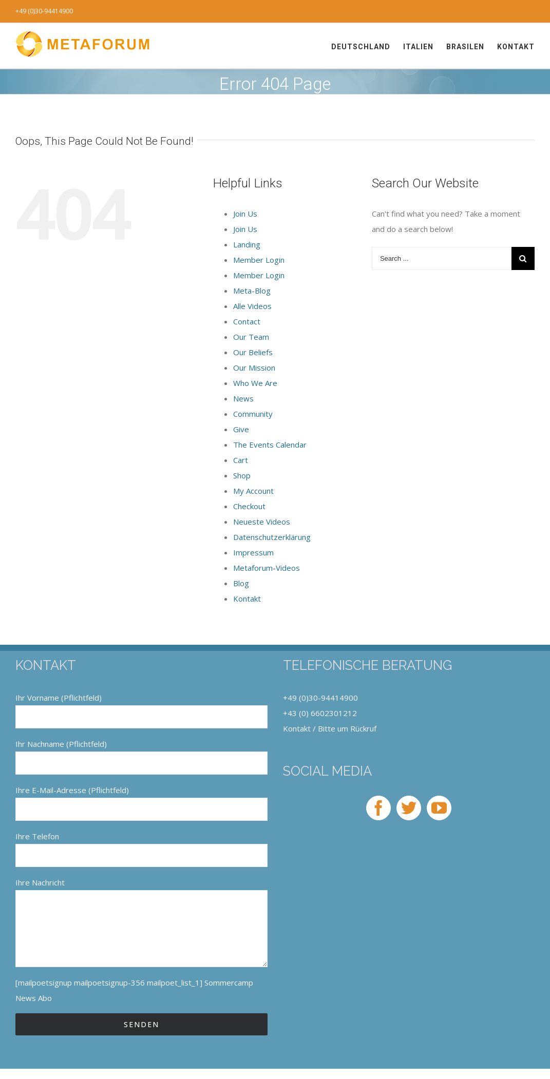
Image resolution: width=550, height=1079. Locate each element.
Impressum (253, 552)
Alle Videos (252, 306)
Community (253, 414)
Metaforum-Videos (266, 568)
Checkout (249, 506)
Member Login (259, 260)
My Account (253, 491)
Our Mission (254, 367)
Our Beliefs (253, 352)
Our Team (251, 337)
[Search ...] (441, 258)
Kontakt (247, 598)
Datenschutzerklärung (272, 537)
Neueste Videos (261, 521)
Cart (240, 460)
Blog (241, 583)
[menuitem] (367, 47)
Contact (246, 321)
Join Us (245, 213)
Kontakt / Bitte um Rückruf (329, 728)
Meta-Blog (252, 290)
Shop (242, 475)
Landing (246, 244)
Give (241, 429)
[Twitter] (408, 808)
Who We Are (255, 383)
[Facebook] (378, 808)
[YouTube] (439, 808)
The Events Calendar (270, 444)
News (243, 398)
